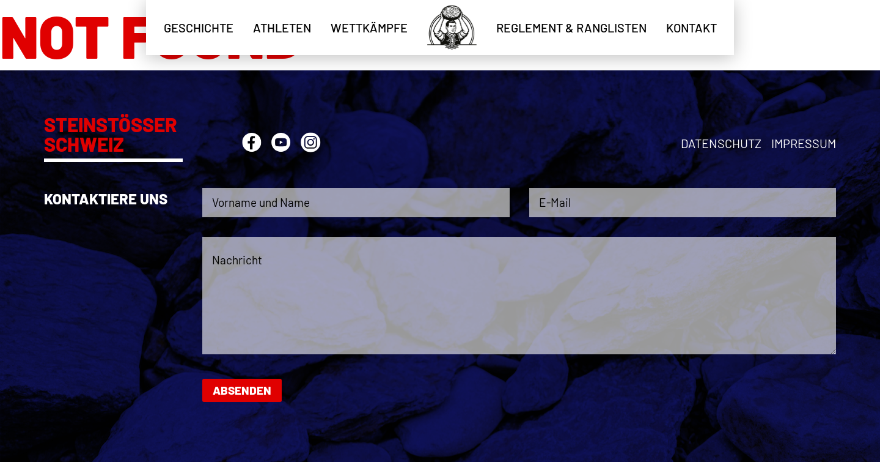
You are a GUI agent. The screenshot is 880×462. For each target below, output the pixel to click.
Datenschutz (721, 143)
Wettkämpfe (369, 27)
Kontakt (691, 27)
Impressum (803, 143)
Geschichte (198, 27)
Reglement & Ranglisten (571, 27)
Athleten (282, 27)
